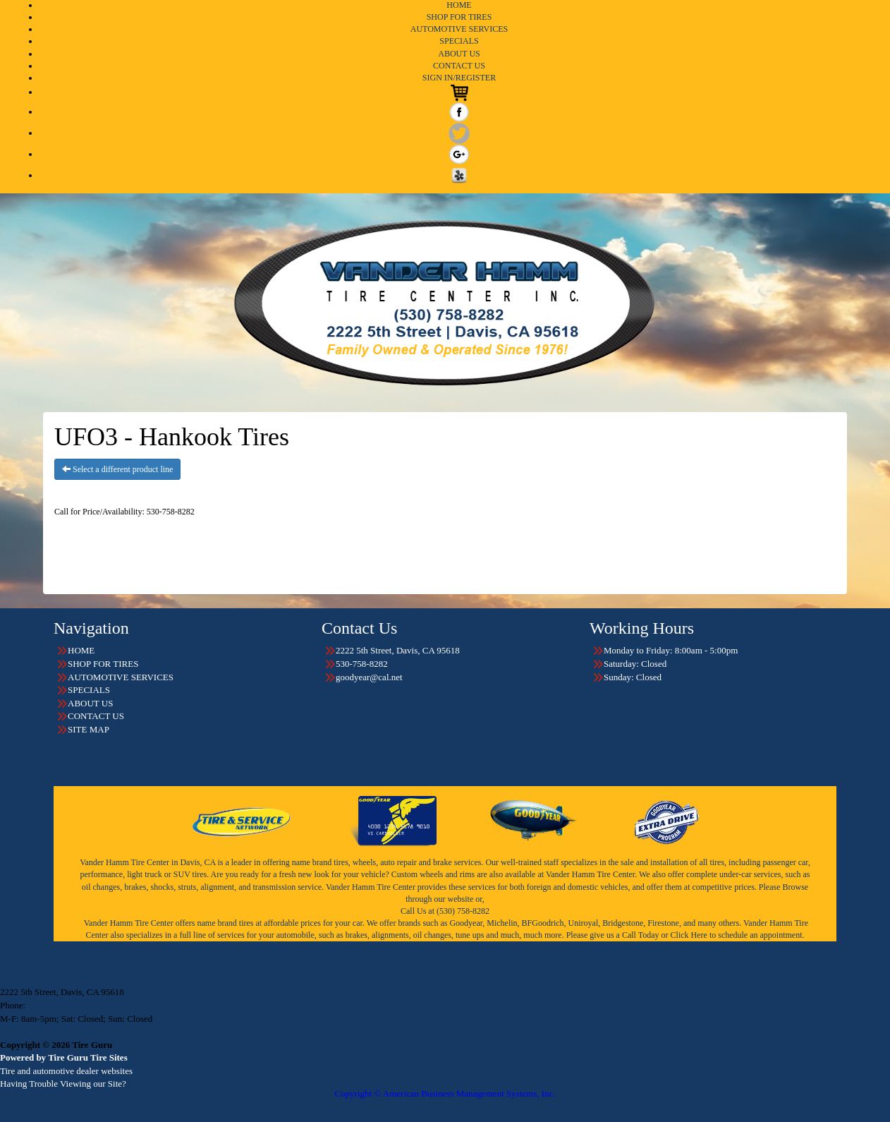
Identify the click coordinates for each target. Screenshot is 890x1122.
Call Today (642, 935)
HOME (458, 5)
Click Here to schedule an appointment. (738, 935)
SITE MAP (88, 729)
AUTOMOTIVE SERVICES (459, 29)
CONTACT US (459, 66)
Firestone (663, 923)
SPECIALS (458, 41)
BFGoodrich (543, 923)
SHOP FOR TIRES (459, 17)
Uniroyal (583, 923)
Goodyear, (466, 923)
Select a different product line (117, 469)
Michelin (502, 923)
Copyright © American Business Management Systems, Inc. (444, 1093)
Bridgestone (622, 923)
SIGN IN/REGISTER (459, 78)
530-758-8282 (54, 1005)
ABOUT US (459, 54)
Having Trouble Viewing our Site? (63, 1083)
